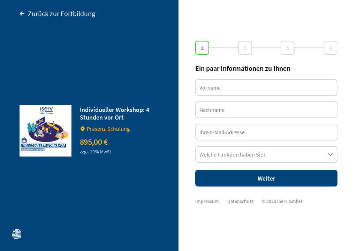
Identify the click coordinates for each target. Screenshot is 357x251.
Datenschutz (240, 201)
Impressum (207, 201)
